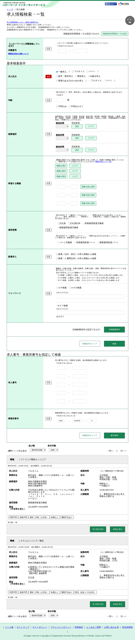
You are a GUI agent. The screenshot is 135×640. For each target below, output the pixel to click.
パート (91, 71)
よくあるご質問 (93, 627)
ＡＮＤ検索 (75, 288)
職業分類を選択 (88, 187)
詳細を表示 (117, 529)
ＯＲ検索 (61, 288)
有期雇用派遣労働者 (93, 223)
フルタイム (78, 71)
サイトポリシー (39, 627)
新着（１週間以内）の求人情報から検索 (76, 259)
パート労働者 (64, 243)
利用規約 (79, 627)
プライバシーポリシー (60, 627)
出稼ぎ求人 (94, 76)
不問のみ (61, 107)
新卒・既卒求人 (64, 76)
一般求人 (61, 72)
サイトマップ (23, 627)
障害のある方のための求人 (70, 81)
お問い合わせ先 (111, 627)
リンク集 (9, 627)
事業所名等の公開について (18, 54)
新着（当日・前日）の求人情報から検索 (76, 254)
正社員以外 (74, 223)
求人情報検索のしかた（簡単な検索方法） (23, 22)
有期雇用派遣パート (84, 243)
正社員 (61, 223)
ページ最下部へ (130, 20)
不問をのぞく (76, 107)
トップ (10, 9)
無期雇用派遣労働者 (67, 228)
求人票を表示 (98, 529)
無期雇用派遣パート (107, 243)
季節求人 (80, 76)
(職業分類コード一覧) (103, 162)
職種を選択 (61, 166)
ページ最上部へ (130, 630)
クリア (91, 126)
